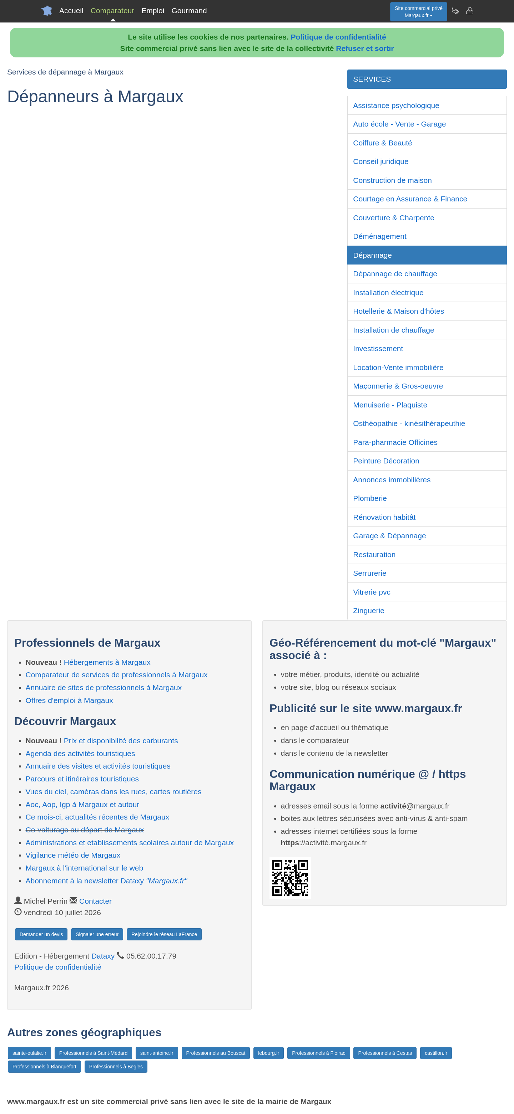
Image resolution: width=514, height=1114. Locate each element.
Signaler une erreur (97, 934)
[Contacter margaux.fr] (469, 10)
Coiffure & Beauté (382, 143)
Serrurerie (369, 573)
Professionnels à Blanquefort (44, 1066)
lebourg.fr (268, 1053)
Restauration (374, 554)
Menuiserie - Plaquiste (390, 405)
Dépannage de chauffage (395, 273)
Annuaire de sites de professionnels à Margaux (104, 687)
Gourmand (189, 10)
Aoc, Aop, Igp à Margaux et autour (83, 804)
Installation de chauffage (393, 330)
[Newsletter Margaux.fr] (455, 10)
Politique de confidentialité (338, 37)
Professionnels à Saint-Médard (93, 1053)
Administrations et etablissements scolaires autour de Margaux (130, 842)
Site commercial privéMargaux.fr (419, 11)
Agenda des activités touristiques (80, 753)
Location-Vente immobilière (398, 367)
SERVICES (372, 79)
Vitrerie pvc (371, 592)
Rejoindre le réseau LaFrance (164, 934)
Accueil (71, 10)
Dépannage (372, 255)
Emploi (152, 10)
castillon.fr (436, 1053)
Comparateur (113, 10)
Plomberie (370, 498)
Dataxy (103, 956)
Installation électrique (388, 292)
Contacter (95, 901)
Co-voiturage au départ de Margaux (85, 830)
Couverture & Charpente (393, 218)
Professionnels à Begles (116, 1066)
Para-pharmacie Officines (395, 442)
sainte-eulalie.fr (29, 1053)
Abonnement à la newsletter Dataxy (106, 881)
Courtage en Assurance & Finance (410, 199)
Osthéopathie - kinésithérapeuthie (409, 423)
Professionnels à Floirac (318, 1053)
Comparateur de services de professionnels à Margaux (117, 675)
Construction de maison (392, 180)
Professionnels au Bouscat (216, 1053)
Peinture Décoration (386, 461)
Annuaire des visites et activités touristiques (98, 766)
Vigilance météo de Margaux (73, 855)
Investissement (378, 348)
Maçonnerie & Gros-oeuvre (398, 386)
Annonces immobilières (391, 480)
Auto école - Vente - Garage (399, 124)
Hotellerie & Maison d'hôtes (398, 311)
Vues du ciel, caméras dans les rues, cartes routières (114, 791)
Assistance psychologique (396, 105)
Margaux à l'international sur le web (84, 868)
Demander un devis (41, 934)
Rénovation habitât (384, 517)
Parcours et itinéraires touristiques (82, 779)
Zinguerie (368, 610)
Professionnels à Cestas (385, 1053)
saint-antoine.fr (156, 1053)
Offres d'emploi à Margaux (69, 700)
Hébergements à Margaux (107, 662)
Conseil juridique (380, 161)
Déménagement (379, 236)
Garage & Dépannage (389, 536)
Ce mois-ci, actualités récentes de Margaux (98, 817)
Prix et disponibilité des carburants (121, 740)
